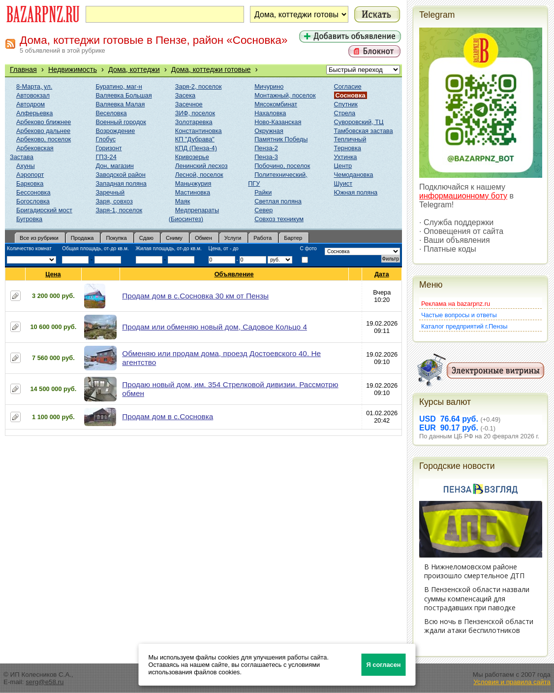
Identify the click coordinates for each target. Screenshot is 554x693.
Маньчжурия (193, 183)
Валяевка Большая (123, 95)
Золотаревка (194, 122)
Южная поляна (356, 192)
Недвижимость (72, 69)
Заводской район (120, 174)
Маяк (182, 201)
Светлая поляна (278, 201)
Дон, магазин (114, 165)
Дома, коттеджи (134, 69)
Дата (382, 274)
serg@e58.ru (44, 682)
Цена (53, 274)
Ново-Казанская (277, 122)
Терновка (347, 148)
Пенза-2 (266, 148)
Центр (343, 165)
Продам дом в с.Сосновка (167, 416)
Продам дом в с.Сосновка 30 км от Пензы (195, 296)
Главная (23, 69)
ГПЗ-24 (105, 157)
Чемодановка (353, 174)
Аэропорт (30, 174)
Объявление (234, 274)
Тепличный (350, 139)
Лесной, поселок (199, 174)
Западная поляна (120, 183)
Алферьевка (34, 113)
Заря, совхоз (113, 201)
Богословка (33, 201)
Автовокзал (33, 95)
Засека (185, 95)
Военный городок (120, 122)
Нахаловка (270, 113)
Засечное (189, 104)
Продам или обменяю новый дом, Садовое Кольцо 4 (214, 327)
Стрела (345, 113)
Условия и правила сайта (512, 682)
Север (263, 210)
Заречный (109, 192)
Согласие (348, 86)
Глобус (105, 139)
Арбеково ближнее (43, 122)
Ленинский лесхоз (201, 165)
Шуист (343, 183)
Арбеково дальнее (43, 130)
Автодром (30, 104)
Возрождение (115, 130)
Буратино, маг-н (118, 86)
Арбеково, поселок (43, 139)
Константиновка (198, 130)
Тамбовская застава (363, 130)
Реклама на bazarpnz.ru (455, 303)
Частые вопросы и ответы (459, 315)
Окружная (268, 130)
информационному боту (463, 196)
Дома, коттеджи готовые (211, 69)
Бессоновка (33, 192)
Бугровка (29, 219)
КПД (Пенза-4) (196, 148)
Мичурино (268, 86)
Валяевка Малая (120, 104)
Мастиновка (192, 192)
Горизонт (108, 148)
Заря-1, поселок (118, 210)
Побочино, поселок (282, 165)
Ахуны (25, 165)
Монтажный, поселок (284, 95)
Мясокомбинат (275, 104)
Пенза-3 (266, 157)
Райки (263, 192)
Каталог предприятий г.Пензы (464, 326)
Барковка (29, 183)
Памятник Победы (281, 139)
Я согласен (384, 664)
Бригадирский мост (44, 210)
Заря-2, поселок (198, 86)
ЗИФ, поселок (195, 113)
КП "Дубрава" (195, 139)
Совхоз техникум (279, 219)
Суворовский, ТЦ (359, 122)
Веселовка (110, 113)
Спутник (346, 104)
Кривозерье (192, 157)
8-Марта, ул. (34, 86)
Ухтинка (345, 157)
